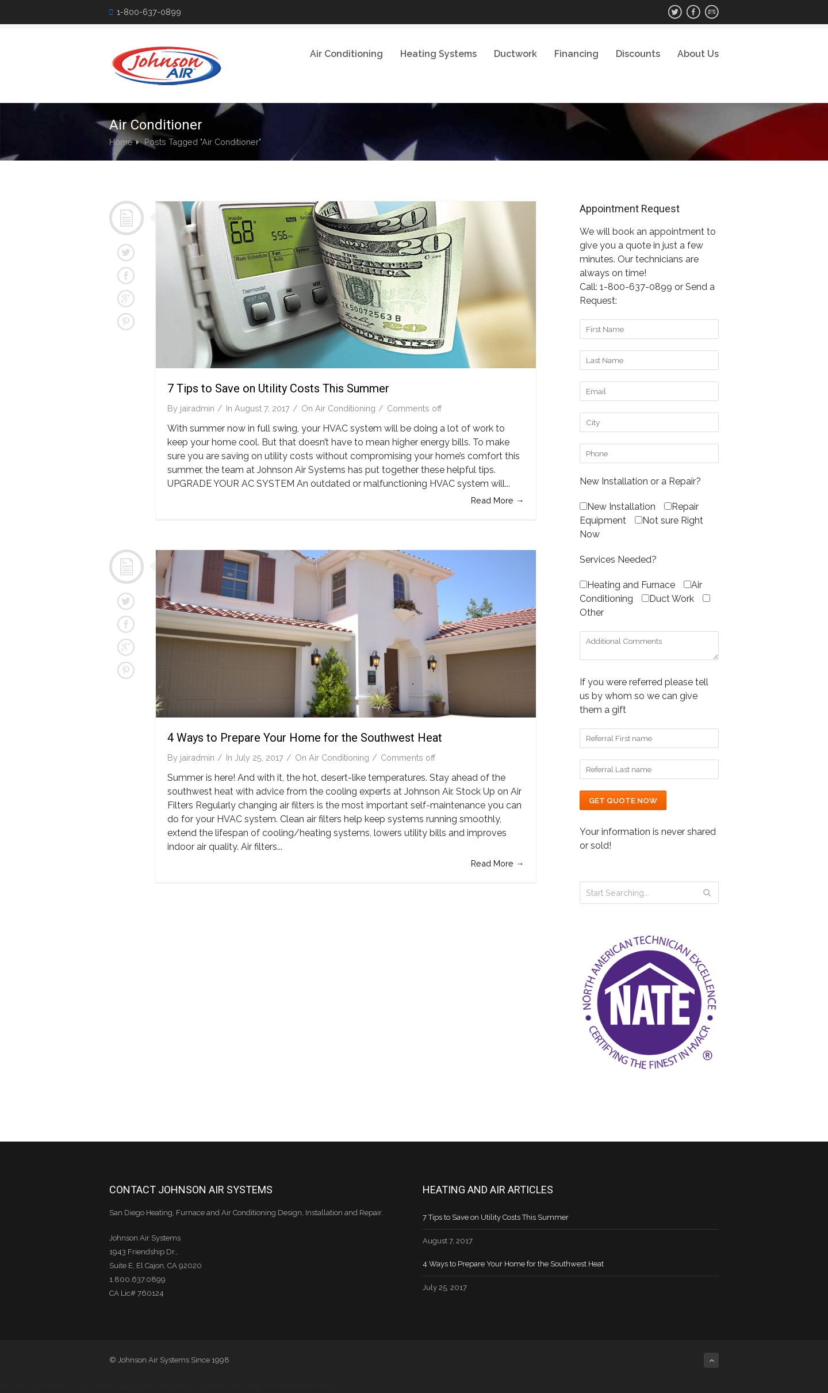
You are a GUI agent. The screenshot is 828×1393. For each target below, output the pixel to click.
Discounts (638, 53)
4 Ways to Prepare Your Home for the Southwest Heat (304, 738)
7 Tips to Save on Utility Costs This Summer (278, 388)
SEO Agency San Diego (114, 1385)
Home (121, 142)
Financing (576, 53)
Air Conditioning (346, 53)
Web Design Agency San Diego (209, 1385)
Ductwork (515, 53)
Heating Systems (438, 53)
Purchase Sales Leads (301, 1385)
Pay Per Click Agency (36, 1385)
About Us (698, 53)
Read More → (497, 500)
